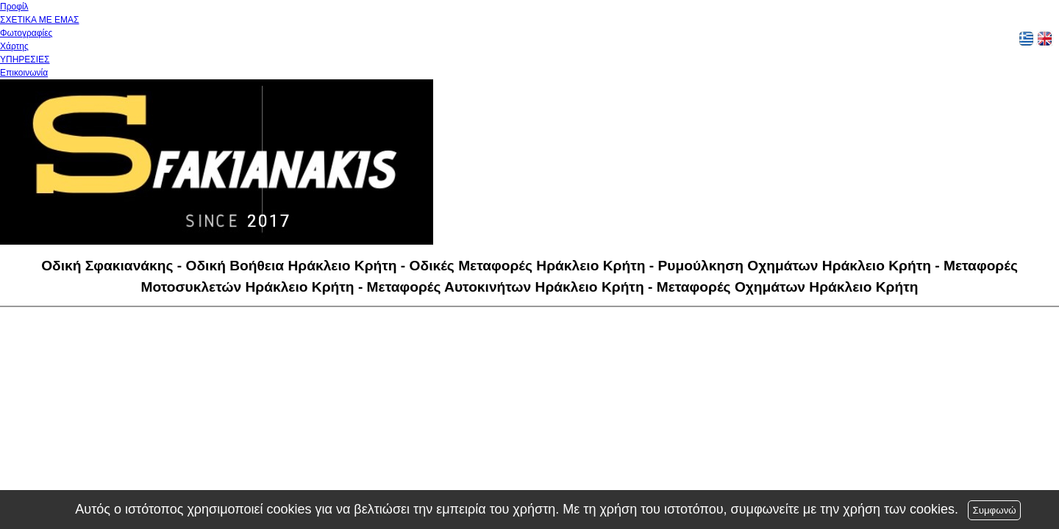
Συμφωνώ (994, 510)
